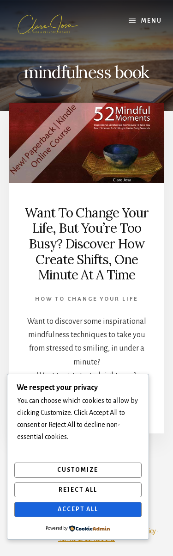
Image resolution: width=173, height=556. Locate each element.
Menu (151, 21)
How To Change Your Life (86, 299)
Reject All (78, 490)
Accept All (78, 509)
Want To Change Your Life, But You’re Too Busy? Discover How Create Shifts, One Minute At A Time (86, 243)
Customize (77, 470)
